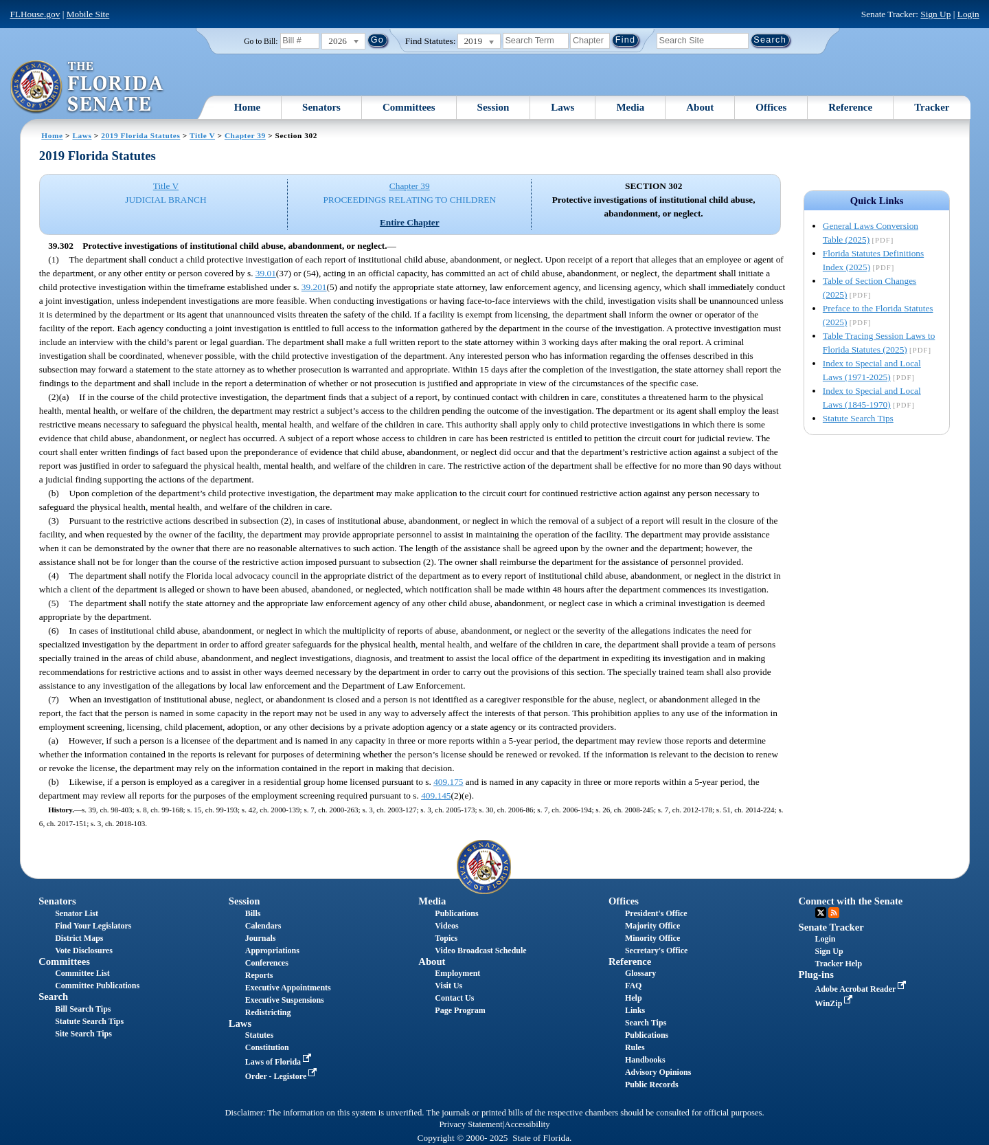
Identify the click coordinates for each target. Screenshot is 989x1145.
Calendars (263, 926)
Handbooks (645, 1060)
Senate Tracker (831, 927)
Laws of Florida (279, 1062)
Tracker (931, 107)
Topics (446, 938)
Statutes (259, 1035)
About (700, 107)
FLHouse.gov (35, 14)
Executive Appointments (288, 987)
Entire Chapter (410, 222)
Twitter (820, 912)
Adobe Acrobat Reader (862, 989)
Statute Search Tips (858, 418)
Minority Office (652, 938)
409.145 (436, 795)
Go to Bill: (260, 41)
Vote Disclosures (84, 950)
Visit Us (448, 985)
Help (633, 998)
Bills (253, 913)
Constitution (267, 1047)
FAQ (633, 985)
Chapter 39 (245, 135)
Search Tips (645, 1022)
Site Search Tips (83, 1033)
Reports (259, 975)
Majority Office (652, 926)
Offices (770, 107)
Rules (635, 1047)
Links (635, 1010)
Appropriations (272, 950)
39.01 (265, 273)
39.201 (314, 287)
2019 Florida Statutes (140, 135)
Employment (457, 973)
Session (493, 107)
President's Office (656, 913)
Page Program (460, 1010)
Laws (562, 107)
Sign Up (935, 14)
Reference (850, 107)
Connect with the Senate (851, 901)
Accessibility (527, 1124)
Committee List (82, 973)
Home (247, 107)
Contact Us (454, 998)
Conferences (266, 963)
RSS (833, 912)
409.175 (448, 782)
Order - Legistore (282, 1076)
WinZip (835, 1003)
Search (53, 996)
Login (968, 14)
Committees (409, 107)
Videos (446, 926)
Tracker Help (839, 963)
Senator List (76, 913)
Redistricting (268, 1012)
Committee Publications (97, 985)
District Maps (79, 938)
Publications (456, 913)
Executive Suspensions (284, 1000)
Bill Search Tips (83, 1009)
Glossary (640, 973)
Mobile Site (88, 14)
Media (630, 107)
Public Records (652, 1084)
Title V (202, 135)
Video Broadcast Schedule (480, 950)
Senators (321, 107)
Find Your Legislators (93, 926)
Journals (260, 938)
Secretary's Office (656, 950)
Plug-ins (816, 974)
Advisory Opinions (658, 1072)
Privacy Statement (470, 1124)
